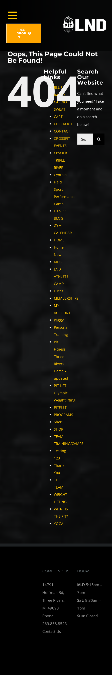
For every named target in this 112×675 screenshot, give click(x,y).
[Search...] (85, 139)
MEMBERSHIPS (66, 298)
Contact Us (51, 631)
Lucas (58, 291)
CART (58, 116)
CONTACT (62, 131)
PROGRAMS (63, 414)
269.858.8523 (54, 623)
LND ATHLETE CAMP (61, 276)
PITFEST (60, 407)
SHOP (58, 429)
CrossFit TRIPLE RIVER (60, 160)
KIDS (58, 261)
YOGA (58, 523)
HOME (59, 240)
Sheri (58, 422)
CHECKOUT (63, 123)
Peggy (59, 320)
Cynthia (60, 174)
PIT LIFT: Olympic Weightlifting (64, 392)
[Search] (98, 139)
